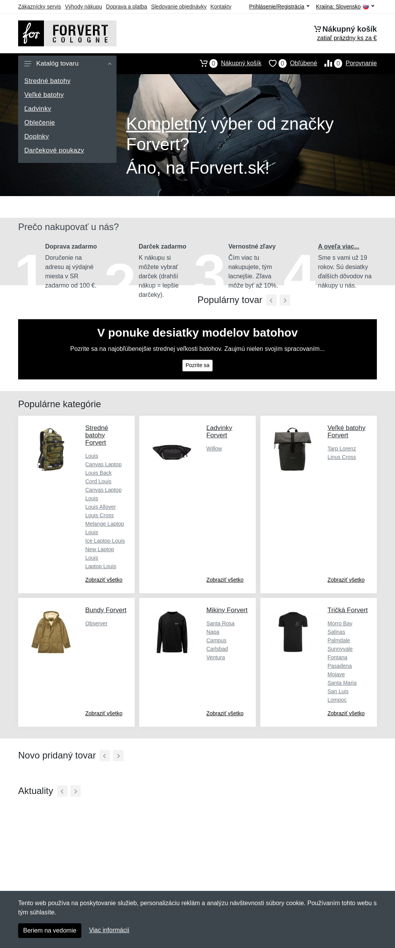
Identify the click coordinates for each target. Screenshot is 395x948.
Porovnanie (347, 63)
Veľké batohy (44, 94)
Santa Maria (341, 683)
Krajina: (345, 7)
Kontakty (220, 6)
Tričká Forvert (347, 610)
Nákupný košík (227, 63)
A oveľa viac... (339, 246)
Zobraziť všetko (103, 580)
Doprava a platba (126, 6)
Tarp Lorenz (341, 448)
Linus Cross (341, 457)
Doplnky (36, 136)
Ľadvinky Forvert (219, 431)
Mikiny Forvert (227, 610)
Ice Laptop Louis (105, 541)
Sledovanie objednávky (178, 6)
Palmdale (338, 640)
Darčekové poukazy (54, 150)
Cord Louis (98, 481)
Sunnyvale (340, 649)
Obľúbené (289, 63)
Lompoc (337, 700)
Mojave (336, 674)
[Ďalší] (118, 755)
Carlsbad (217, 649)
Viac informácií (109, 930)
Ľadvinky (37, 108)
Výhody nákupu (83, 6)
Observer (96, 623)
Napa (212, 632)
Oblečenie (39, 122)
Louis (91, 456)
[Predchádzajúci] (271, 300)
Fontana (337, 657)
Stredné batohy (47, 81)
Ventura (215, 657)
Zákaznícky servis (39, 6)
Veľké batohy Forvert (346, 431)
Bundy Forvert (106, 610)
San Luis (337, 691)
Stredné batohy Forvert (96, 435)
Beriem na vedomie (49, 930)
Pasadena (339, 666)
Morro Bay (340, 623)
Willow (214, 448)
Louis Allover (100, 507)
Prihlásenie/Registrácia (279, 6)
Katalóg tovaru (67, 63)
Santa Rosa (220, 623)
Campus (216, 640)
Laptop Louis (100, 566)
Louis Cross (99, 515)
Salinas (336, 632)
